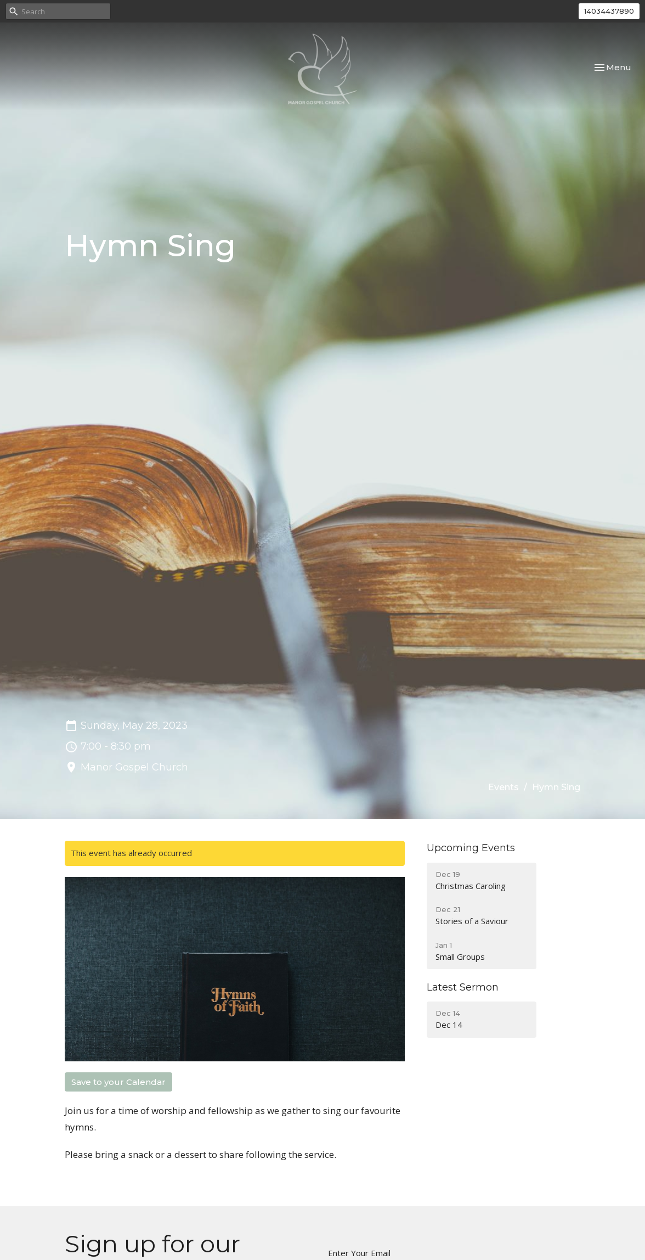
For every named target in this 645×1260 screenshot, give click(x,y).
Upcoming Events (471, 848)
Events (503, 787)
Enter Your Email (359, 1252)
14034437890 (609, 11)
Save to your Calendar (118, 1082)
